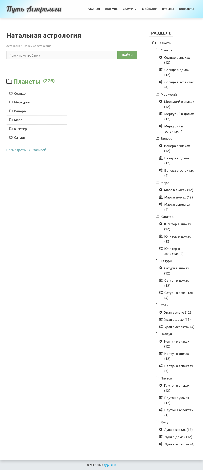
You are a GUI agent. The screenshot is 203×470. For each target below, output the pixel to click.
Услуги (128, 9)
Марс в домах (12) (178, 197)
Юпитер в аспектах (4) (174, 251)
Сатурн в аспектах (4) (178, 295)
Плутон (166, 378)
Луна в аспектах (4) (179, 444)
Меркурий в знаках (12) (179, 104)
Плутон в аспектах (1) (178, 412)
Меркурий (19, 102)
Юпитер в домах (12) (177, 238)
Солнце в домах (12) (177, 72)
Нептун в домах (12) (176, 356)
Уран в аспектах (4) (179, 327)
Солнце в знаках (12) (177, 60)
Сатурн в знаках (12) (176, 270)
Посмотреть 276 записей (26, 150)
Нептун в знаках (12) (176, 343)
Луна (164, 422)
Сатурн (17, 137)
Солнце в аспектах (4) (179, 84)
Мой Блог (149, 9)
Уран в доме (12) (177, 319)
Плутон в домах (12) (176, 400)
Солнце (17, 93)
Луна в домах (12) (178, 437)
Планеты (34, 81)
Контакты (186, 9)
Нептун (166, 334)
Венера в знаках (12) (177, 148)
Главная (94, 9)
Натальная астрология (37, 45)
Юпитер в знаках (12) (177, 226)
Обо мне (111, 9)
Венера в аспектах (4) (179, 173)
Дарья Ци (110, 465)
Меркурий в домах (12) (179, 116)
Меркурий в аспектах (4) (174, 128)
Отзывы (168, 9)
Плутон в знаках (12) (177, 387)
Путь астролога (33, 8)
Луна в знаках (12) (178, 429)
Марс (15, 120)
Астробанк (13, 45)
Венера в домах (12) (177, 160)
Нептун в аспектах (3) (178, 368)
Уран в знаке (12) (177, 312)
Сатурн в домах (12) (176, 282)
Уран (164, 305)
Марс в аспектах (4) (177, 206)
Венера (17, 111)
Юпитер (18, 129)
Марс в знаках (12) (178, 190)
